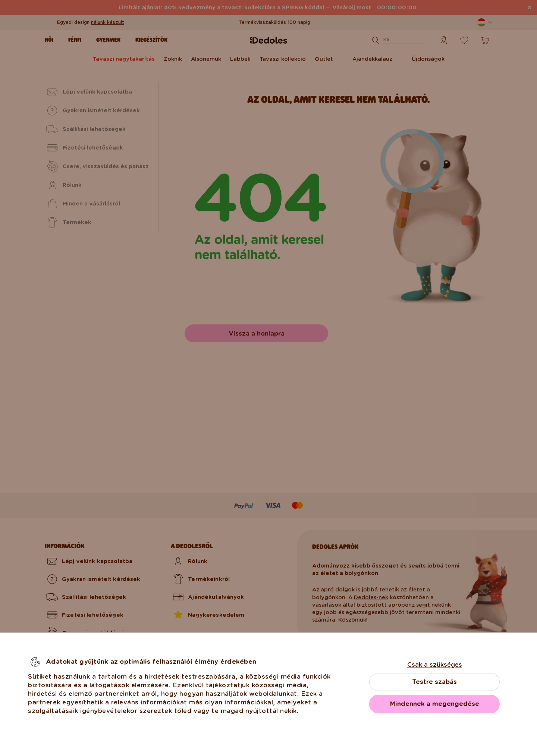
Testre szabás (434, 681)
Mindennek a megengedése (434, 703)
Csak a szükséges (434, 664)
